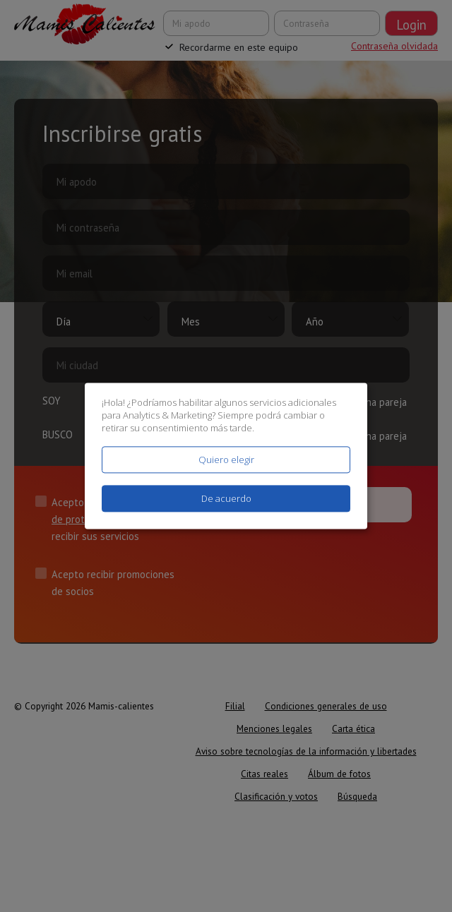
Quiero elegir (226, 459)
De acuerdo (226, 499)
